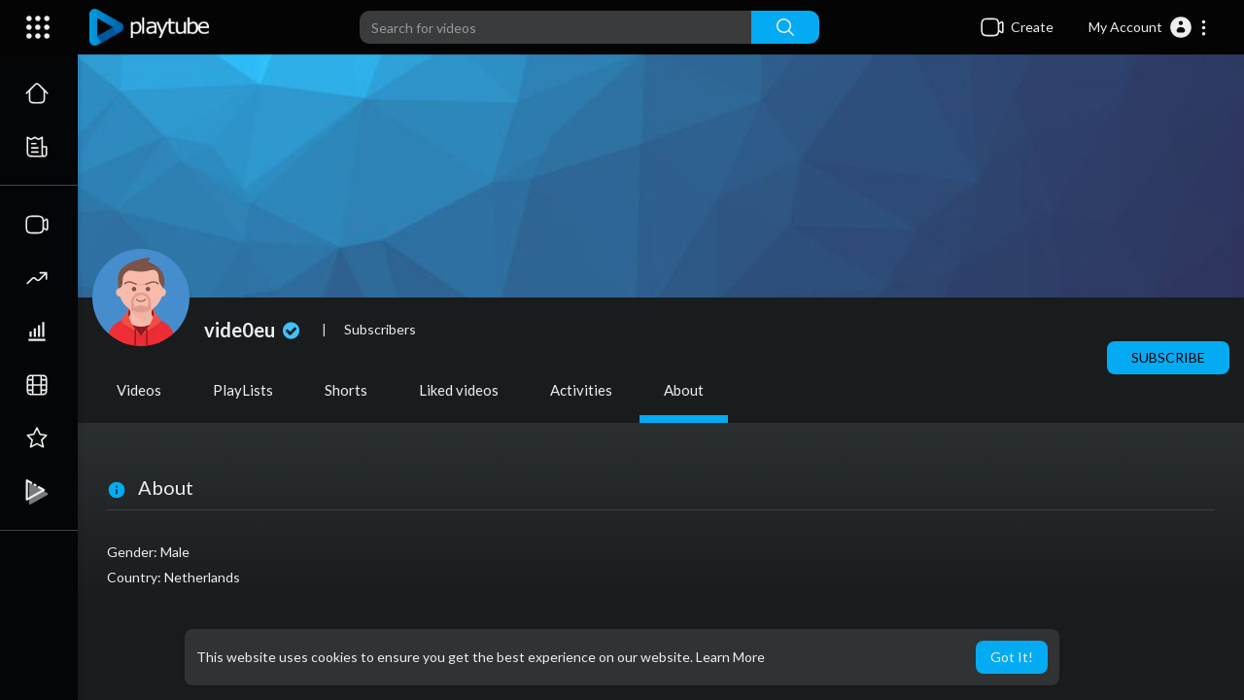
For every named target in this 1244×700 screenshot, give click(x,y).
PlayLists (243, 390)
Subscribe (1168, 357)
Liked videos (459, 390)
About (684, 390)
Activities (581, 390)
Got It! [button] (1011, 656)
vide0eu (254, 329)
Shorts (346, 390)
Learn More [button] (730, 656)
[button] (1148, 27)
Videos (139, 390)
